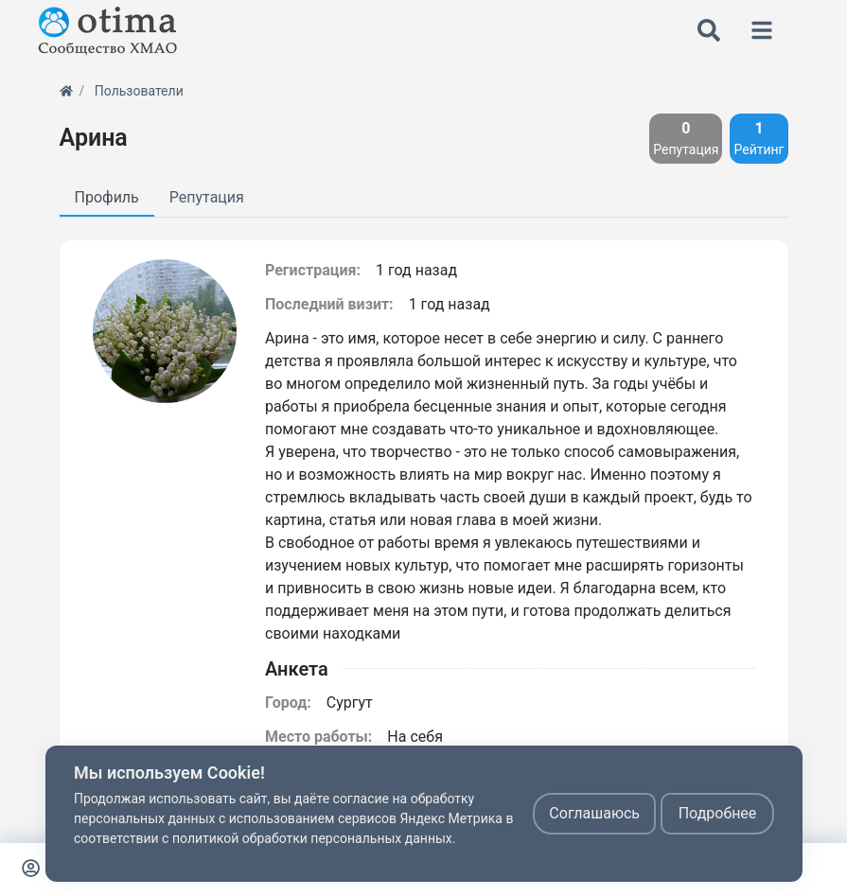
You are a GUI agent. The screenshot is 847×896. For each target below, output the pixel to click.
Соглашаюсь (594, 813)
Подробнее (717, 813)
